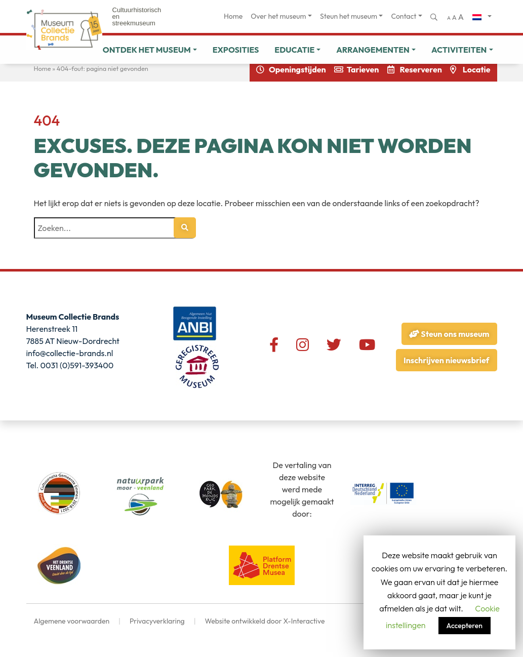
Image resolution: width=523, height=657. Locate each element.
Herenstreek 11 (52, 329)
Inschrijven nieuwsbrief (446, 360)
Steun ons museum (449, 334)
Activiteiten (459, 50)
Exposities (236, 50)
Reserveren (421, 69)
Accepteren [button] (464, 625)
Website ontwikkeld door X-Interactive (265, 621)
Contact (403, 16)
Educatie (294, 50)
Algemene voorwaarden (72, 621)
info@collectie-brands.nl (69, 353)
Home (233, 16)
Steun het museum (348, 16)
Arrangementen (373, 50)
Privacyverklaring (157, 621)
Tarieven (363, 69)
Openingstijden (297, 69)
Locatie (477, 69)
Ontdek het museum (147, 50)
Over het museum (278, 16)
